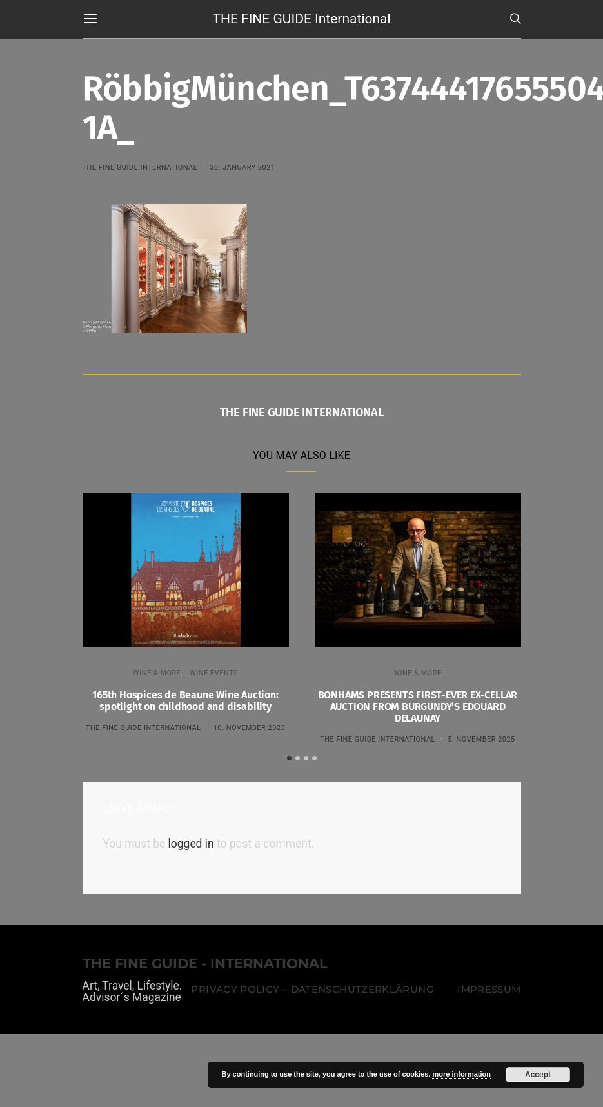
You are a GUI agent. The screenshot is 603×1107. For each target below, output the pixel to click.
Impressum (488, 987)
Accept (538, 1074)
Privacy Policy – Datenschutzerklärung (312, 987)
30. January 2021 (242, 167)
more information (461, 1074)
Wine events (214, 673)
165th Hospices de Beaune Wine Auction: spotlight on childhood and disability (185, 701)
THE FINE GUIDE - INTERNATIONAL (205, 962)
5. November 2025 (481, 739)
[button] (289, 756)
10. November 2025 (249, 728)
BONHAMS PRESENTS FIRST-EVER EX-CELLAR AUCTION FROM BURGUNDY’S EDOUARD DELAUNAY (418, 706)
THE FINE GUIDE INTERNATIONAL (140, 167)
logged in (191, 842)
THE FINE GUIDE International (301, 18)
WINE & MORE (157, 673)
